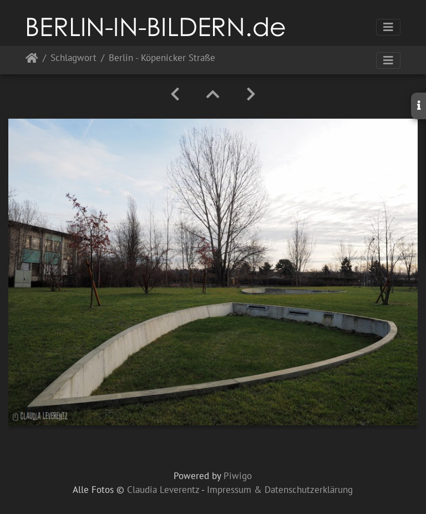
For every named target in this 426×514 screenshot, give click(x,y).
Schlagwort (73, 58)
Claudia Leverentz (163, 490)
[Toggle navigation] (388, 27)
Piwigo (238, 476)
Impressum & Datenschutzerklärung (280, 490)
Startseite (32, 60)
